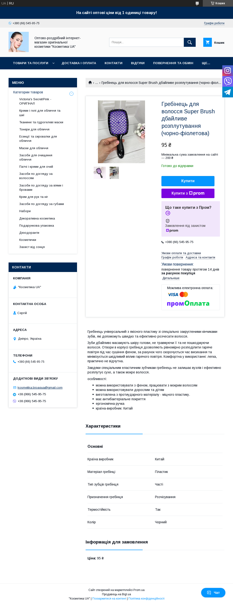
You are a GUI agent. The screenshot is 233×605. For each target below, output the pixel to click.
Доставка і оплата (79, 63)
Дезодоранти (29, 232)
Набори (25, 211)
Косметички (27, 240)
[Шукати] (190, 42)
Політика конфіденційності (146, 598)
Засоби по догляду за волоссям (36, 176)
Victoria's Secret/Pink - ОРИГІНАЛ (35, 101)
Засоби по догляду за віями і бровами (41, 187)
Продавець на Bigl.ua (116, 594)
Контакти (113, 63)
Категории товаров (28, 92)
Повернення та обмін (173, 63)
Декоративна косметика (37, 218)
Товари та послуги (30, 63)
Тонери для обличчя (34, 129)
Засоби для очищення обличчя (35, 157)
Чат (213, 593)
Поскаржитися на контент (109, 598)
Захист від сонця (32, 247)
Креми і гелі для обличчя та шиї (39, 113)
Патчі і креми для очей (36, 166)
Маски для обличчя (33, 148)
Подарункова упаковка (36, 225)
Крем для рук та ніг (33, 197)
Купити (188, 181)
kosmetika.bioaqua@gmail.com (40, 387)
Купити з (187, 193)
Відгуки (138, 63)
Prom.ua (139, 590)
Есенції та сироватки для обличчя (38, 139)
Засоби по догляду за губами (41, 204)
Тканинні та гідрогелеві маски (41, 122)
